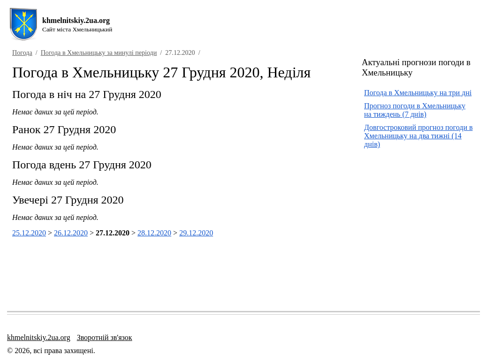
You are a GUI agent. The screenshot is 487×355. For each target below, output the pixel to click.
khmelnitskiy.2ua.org (38, 337)
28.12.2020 (154, 233)
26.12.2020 (71, 233)
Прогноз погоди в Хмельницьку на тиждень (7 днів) (414, 110)
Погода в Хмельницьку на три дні (418, 93)
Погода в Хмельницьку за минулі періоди (99, 52)
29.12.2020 (196, 233)
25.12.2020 (29, 233)
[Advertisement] (424, 226)
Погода (22, 52)
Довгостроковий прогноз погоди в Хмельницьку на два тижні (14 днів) (418, 135)
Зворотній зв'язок (104, 337)
